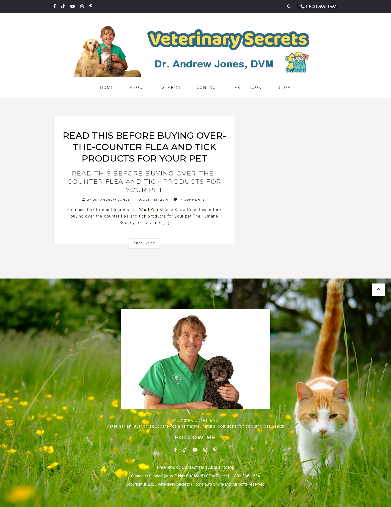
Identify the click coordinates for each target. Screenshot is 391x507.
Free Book (248, 87)
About (138, 87)
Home (107, 87)
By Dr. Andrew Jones (106, 199)
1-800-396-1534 (322, 6)
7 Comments (189, 199)
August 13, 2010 (152, 199)
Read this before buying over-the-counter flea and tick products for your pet (144, 181)
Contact (208, 87)
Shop (284, 87)
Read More (144, 243)
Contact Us (193, 467)
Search (171, 87)
